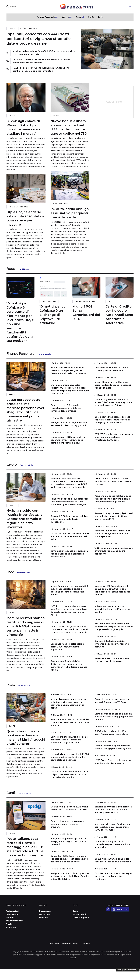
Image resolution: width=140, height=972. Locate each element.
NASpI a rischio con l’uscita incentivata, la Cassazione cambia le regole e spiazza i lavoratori (41, 69)
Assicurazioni (60, 204)
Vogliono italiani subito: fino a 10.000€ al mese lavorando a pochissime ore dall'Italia (44, 53)
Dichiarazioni (79, 914)
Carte (101, 17)
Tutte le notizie (44, 354)
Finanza (13, 116)
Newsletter (120, 909)
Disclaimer (54, 943)
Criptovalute (49, 301)
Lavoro (65, 17)
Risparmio (11, 927)
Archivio (86, 943)
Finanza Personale (46, 17)
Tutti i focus (23, 269)
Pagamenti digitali (85, 301)
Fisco (78, 17)
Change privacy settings (127, 970)
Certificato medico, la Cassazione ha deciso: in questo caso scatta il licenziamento (42, 61)
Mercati (13, 394)
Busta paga (45, 911)
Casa (75, 911)
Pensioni (43, 917)
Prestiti (9, 924)
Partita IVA (44, 914)
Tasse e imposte (81, 917)
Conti (91, 17)
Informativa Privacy (70, 943)
